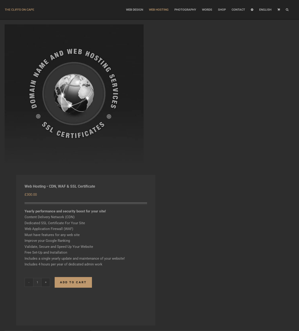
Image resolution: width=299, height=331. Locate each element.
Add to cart (73, 282)
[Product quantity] (37, 282)
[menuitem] (265, 9)
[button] (287, 9)
